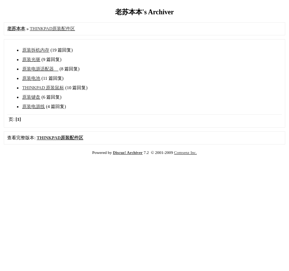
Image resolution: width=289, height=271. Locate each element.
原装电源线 (33, 106)
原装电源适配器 (40, 69)
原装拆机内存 (35, 50)
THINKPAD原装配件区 (52, 28)
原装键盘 (31, 97)
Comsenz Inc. (185, 152)
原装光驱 (31, 59)
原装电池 (31, 78)
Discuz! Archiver (128, 152)
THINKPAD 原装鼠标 (43, 87)
